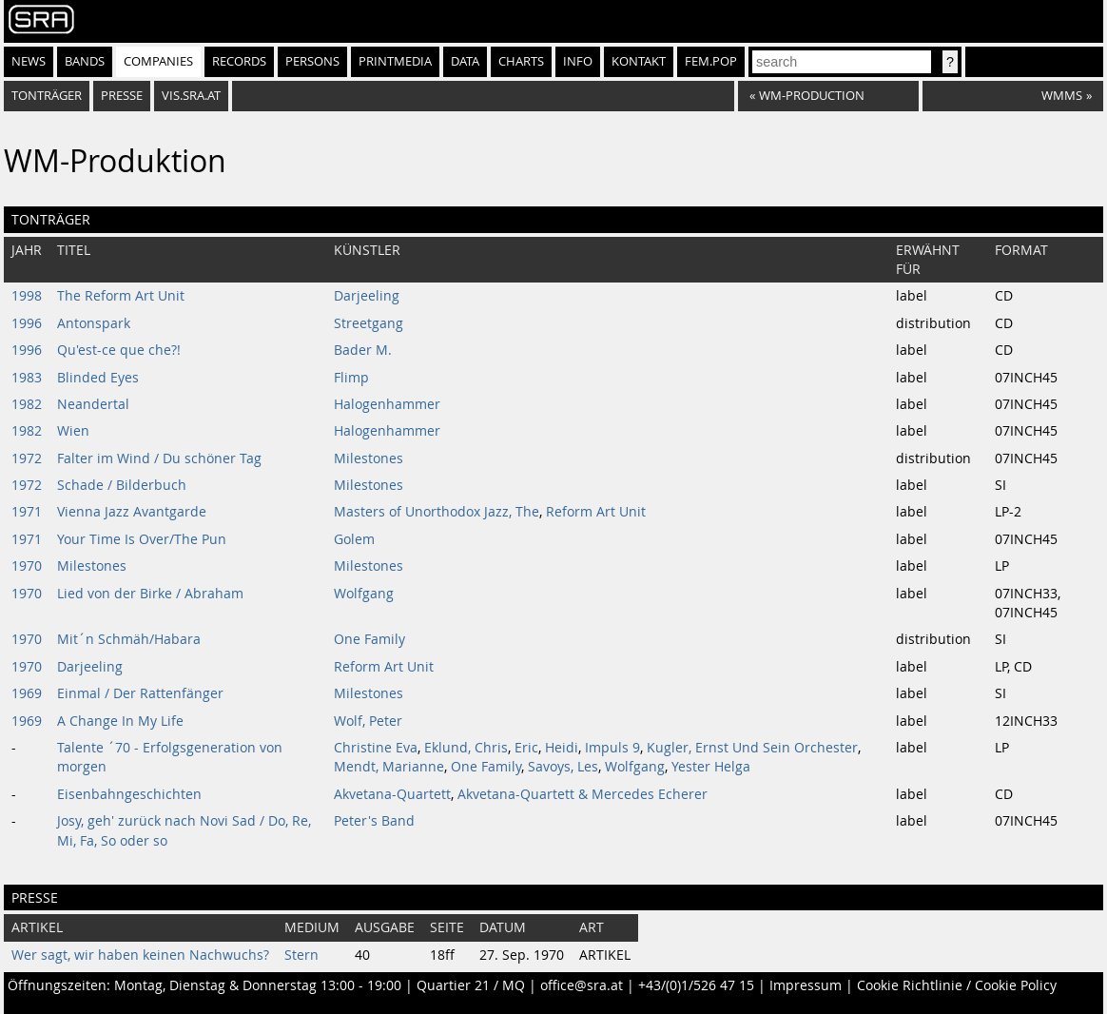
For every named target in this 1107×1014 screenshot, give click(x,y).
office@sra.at (581, 985)
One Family (369, 639)
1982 (26, 404)
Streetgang (368, 323)
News (28, 61)
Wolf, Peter (368, 721)
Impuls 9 (612, 747)
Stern (301, 955)
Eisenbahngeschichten (129, 794)
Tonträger (46, 96)
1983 (26, 377)
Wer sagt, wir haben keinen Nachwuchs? (140, 955)
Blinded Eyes (98, 377)
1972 (26, 458)
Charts (521, 61)
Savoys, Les (563, 766)
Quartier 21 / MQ (471, 985)
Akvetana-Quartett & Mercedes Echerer (582, 794)
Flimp (351, 377)
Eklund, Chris (466, 747)
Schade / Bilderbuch (121, 485)
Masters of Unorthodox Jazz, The (436, 511)
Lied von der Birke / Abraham (150, 593)
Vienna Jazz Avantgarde (131, 511)
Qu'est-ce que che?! (119, 350)
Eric (526, 747)
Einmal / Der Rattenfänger (140, 693)
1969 (26, 693)
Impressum (805, 985)
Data (465, 61)
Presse (122, 96)
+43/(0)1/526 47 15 (696, 985)
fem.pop (711, 61)
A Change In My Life (120, 721)
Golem (354, 539)
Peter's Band (374, 820)
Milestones (368, 458)
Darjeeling (366, 295)
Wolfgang (364, 593)
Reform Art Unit (596, 511)
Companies (158, 61)
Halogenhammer (387, 404)
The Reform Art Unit (120, 295)
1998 (26, 295)
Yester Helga (710, 766)
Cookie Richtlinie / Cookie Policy (957, 985)
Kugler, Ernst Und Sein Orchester (752, 747)
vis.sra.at (191, 96)
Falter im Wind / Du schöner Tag (159, 458)
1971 (26, 511)
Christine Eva (376, 747)
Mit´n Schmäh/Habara (129, 639)
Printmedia (395, 61)
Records (239, 61)
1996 (26, 323)
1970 (26, 566)
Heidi (561, 747)
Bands (85, 61)
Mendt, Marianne (389, 766)
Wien (73, 430)
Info (577, 61)
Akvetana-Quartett (392, 794)
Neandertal (93, 404)
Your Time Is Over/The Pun (141, 539)
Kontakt (639, 61)
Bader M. (363, 350)
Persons (312, 61)
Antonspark (93, 323)
